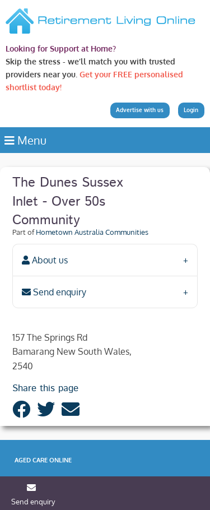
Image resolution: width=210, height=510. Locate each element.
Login (191, 109)
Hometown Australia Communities (92, 232)
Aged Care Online (43, 460)
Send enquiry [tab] (54, 292)
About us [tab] (45, 260)
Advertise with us (140, 109)
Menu (25, 140)
